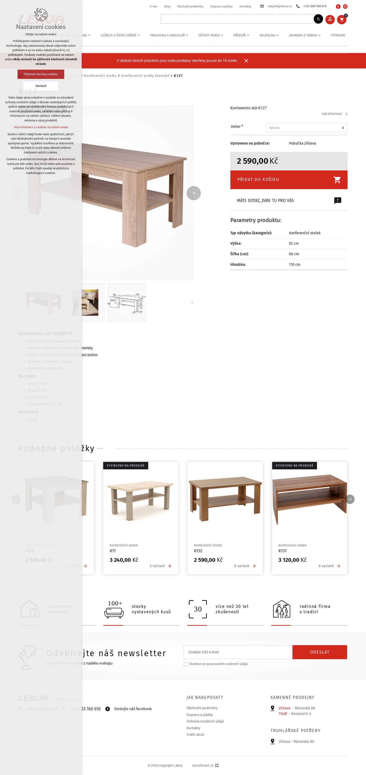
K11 (113, 551)
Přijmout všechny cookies (41, 74)
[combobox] (305, 128)
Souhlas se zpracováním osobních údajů (219, 664)
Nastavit (40, 86)
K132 (198, 551)
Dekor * (237, 126)
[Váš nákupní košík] (341, 19)
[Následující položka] (194, 193)
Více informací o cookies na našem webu (41, 127)
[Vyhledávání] (318, 19)
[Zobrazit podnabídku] (89, 35)
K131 (282, 551)
